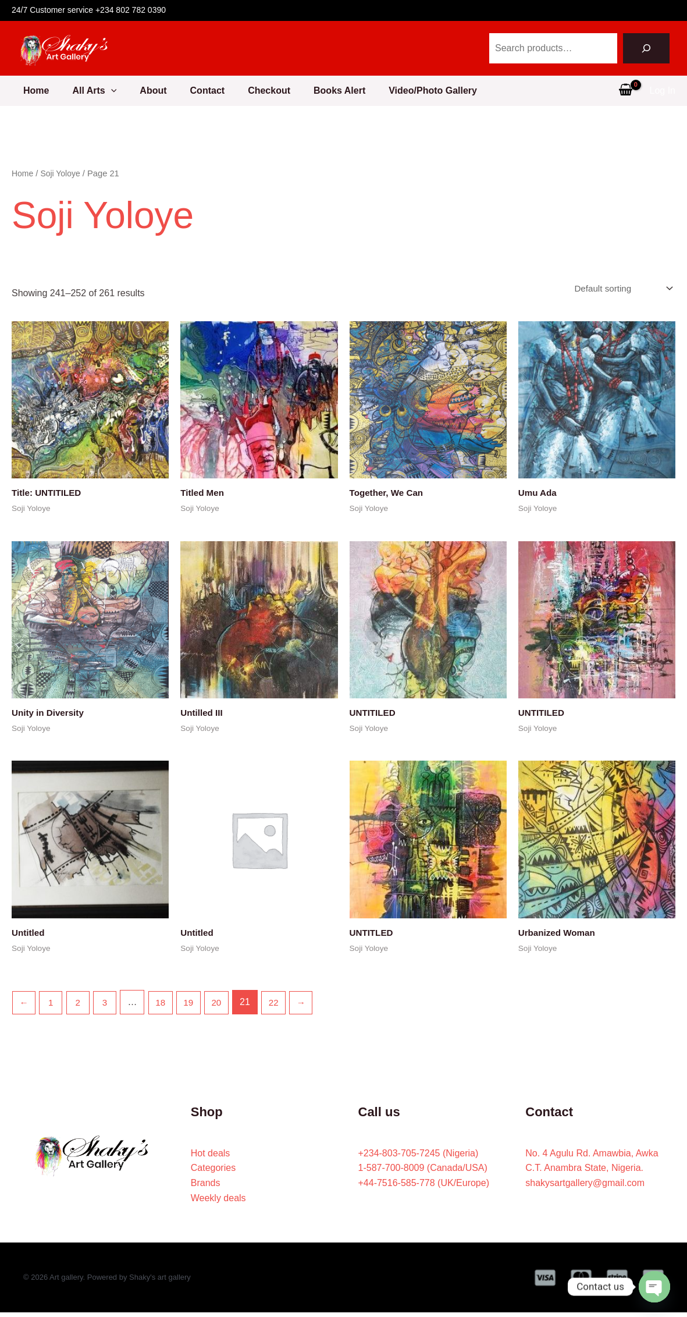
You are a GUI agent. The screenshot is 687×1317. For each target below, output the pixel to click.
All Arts (87, 91)
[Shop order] (619, 289)
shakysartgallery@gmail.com (585, 1187)
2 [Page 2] (80, 1006)
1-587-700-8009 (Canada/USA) (422, 1172)
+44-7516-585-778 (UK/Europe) (423, 1187)
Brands (205, 1187)
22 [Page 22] (282, 1006)
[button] (104, 91)
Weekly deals (218, 1202)
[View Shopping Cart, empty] (626, 90)
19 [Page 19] (195, 1006)
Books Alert (351, 90)
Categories (213, 1172)
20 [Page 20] (224, 1006)
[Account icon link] (662, 90)
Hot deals (210, 1157)
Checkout (276, 90)
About (150, 90)
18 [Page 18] (166, 1006)
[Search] (646, 48)
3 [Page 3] (109, 1006)
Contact (210, 90)
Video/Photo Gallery (449, 90)
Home (24, 90)
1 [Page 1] (52, 1006)
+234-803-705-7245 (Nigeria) (418, 1157)
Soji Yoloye (63, 173)
